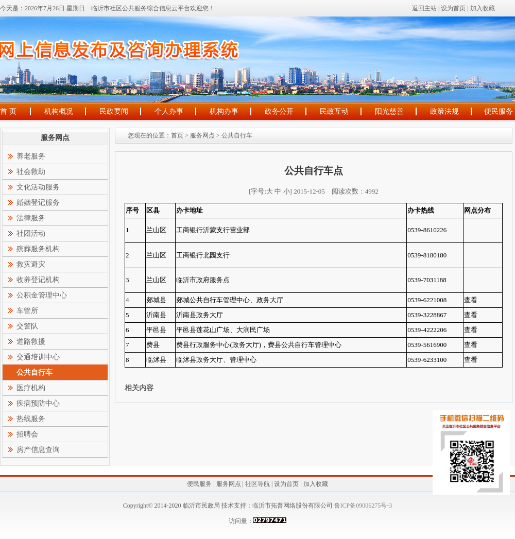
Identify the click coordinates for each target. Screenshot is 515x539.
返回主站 (424, 8)
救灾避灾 (30, 264)
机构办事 (224, 111)
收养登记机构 (38, 280)
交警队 (27, 326)
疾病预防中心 (38, 403)
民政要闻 (113, 111)
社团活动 (30, 233)
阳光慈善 (389, 111)
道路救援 (30, 341)
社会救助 (30, 172)
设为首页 (453, 8)
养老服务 (30, 156)
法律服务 (30, 218)
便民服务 (498, 111)
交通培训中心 (38, 357)
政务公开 (279, 111)
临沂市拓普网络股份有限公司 (292, 505)
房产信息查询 (38, 450)
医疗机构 (30, 388)
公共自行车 (236, 135)
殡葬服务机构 (38, 249)
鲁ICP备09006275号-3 (362, 505)
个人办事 (168, 111)
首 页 (8, 111)
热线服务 (30, 419)
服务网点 (202, 135)
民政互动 (334, 111)
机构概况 (58, 111)
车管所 (27, 311)
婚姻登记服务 (38, 202)
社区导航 (257, 484)
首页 (177, 135)
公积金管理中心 (41, 295)
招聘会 (27, 434)
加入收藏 (482, 8)
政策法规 (444, 111)
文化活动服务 (38, 187)
